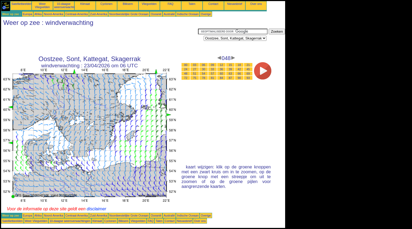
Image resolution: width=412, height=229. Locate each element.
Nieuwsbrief (234, 3)
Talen (192, 3)
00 (185, 65)
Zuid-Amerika (98, 14)
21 (248, 65)
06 (203, 65)
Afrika (38, 14)
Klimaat (85, 3)
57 (212, 73)
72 (185, 77)
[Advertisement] (99, 41)
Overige (206, 14)
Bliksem (128, 3)
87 (230, 77)
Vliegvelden (149, 3)
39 (230, 69)
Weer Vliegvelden (42, 5)
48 (185, 73)
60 (221, 73)
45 (248, 69)
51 (194, 73)
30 (203, 69)
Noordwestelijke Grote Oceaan (129, 14)
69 (248, 73)
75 (194, 77)
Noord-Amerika (53, 14)
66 (239, 73)
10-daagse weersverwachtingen (67, 5)
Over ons (256, 3)
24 (185, 69)
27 (194, 69)
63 (230, 73)
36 (221, 69)
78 (203, 77)
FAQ (170, 3)
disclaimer (96, 209)
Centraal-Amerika (76, 14)
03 (194, 65)
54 (203, 73)
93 (248, 77)
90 (239, 77)
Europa (27, 14)
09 (212, 65)
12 (221, 65)
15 (230, 65)
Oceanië (156, 14)
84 (221, 77)
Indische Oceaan (188, 14)
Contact (213, 3)
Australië (169, 14)
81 (212, 77)
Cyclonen (106, 3)
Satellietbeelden (21, 3)
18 (239, 65)
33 (212, 69)
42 (239, 69)
